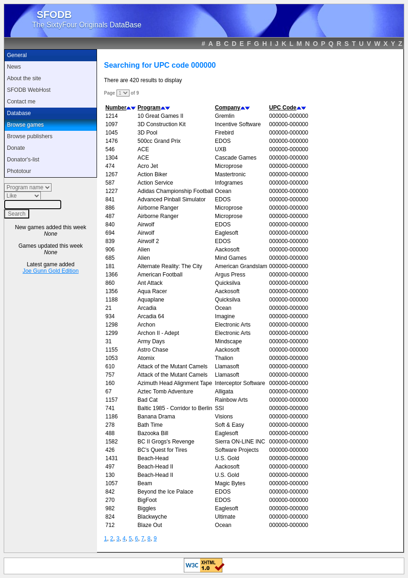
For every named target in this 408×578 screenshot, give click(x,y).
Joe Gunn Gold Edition (51, 271)
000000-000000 (288, 116)
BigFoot (146, 500)
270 (110, 500)
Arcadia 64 (150, 316)
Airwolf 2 (148, 241)
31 (108, 341)
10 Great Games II (160, 116)
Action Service (155, 183)
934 (110, 316)
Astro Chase (152, 350)
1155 (111, 350)
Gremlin (224, 116)
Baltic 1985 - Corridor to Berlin (174, 408)
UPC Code (283, 107)
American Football (159, 274)
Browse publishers (29, 136)
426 (110, 450)
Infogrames (229, 183)
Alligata (224, 391)
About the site (24, 78)
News (14, 67)
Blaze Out (149, 525)
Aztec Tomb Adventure (165, 391)
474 (110, 166)
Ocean (223, 191)
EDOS (223, 141)
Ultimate (225, 517)
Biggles (146, 508)
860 (110, 283)
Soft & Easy (229, 425)
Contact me (21, 101)
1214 (111, 116)
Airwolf (145, 224)
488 (110, 433)
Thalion (224, 358)
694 (110, 233)
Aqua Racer (152, 291)
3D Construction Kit (161, 124)
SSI (219, 408)
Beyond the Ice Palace (165, 491)
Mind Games (230, 258)
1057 (111, 483)
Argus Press (230, 274)
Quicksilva (227, 283)
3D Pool (147, 132)
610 (110, 366)
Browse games (25, 125)
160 (110, 383)
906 (110, 249)
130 (110, 475)
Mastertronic (230, 174)
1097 (111, 124)
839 (110, 241)
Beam (144, 483)
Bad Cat (147, 400)
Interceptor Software (240, 383)
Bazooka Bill (152, 433)
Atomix (146, 358)
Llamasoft (227, 366)
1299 (111, 333)
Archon (146, 324)
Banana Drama (156, 416)
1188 (111, 299)
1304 (111, 157)
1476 (111, 141)
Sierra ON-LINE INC (240, 441)
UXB (221, 149)
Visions (224, 416)
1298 (111, 324)
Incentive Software (238, 124)
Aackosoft (227, 249)
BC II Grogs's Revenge (165, 441)
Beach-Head (152, 458)
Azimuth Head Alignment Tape (174, 383)
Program (148, 107)
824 (110, 517)
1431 (111, 458)
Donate (16, 148)
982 (110, 508)
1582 (111, 441)
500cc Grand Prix (159, 141)
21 (108, 308)
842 (110, 491)
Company (227, 107)
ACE (143, 149)
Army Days (151, 341)
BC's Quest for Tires (162, 450)
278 (110, 425)
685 (110, 258)
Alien (143, 249)
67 (108, 391)
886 (110, 208)
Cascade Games (235, 157)
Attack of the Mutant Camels (172, 366)
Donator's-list (23, 159)
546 (110, 149)
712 (110, 525)
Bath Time (149, 425)
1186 (111, 416)
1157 (111, 400)
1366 (111, 274)
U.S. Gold (227, 458)
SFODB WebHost (29, 90)
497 (110, 466)
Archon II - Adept (158, 333)
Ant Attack (149, 283)
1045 (111, 132)
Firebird (224, 132)
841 (110, 199)
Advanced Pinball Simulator (171, 199)
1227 (111, 191)
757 (110, 375)
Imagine (225, 316)
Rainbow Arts (231, 400)
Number (115, 107)
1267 (111, 174)
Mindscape (228, 341)
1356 (111, 291)
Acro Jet (147, 166)
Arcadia (146, 308)
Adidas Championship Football (175, 191)
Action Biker (152, 174)
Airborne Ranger (157, 208)
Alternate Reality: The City (169, 266)
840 (110, 224)
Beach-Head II (155, 466)
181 (110, 266)
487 (110, 216)
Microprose (228, 166)
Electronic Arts (233, 324)
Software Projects (237, 450)
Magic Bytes (230, 483)
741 (110, 408)
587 (110, 183)
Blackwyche (152, 517)
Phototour (19, 171)
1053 (111, 358)
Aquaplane (150, 299)
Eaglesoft (226, 233)
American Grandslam (241, 266)
